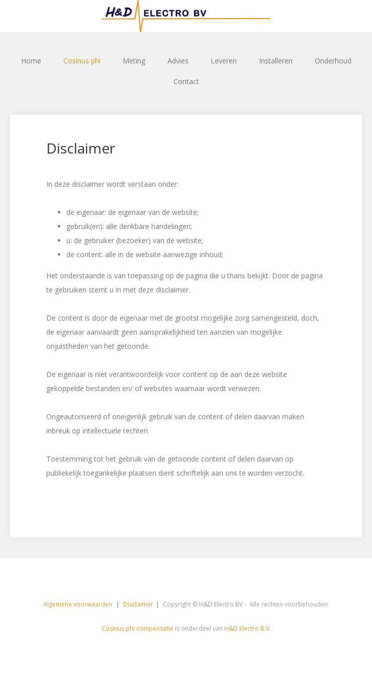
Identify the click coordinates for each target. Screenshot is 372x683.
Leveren (224, 60)
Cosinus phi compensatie (137, 628)
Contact (186, 81)
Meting (134, 60)
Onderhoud (333, 60)
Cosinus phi (82, 60)
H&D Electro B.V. (247, 628)
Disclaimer (138, 604)
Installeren (276, 60)
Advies (178, 60)
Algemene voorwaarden (78, 604)
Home (31, 60)
